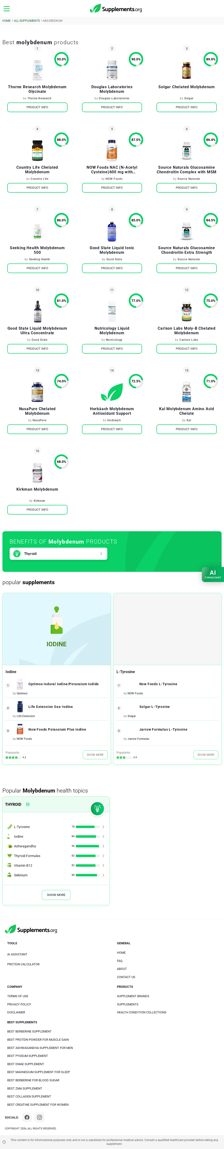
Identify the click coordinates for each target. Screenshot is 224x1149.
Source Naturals (188, 179)
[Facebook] (27, 1117)
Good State (114, 259)
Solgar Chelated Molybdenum (186, 87)
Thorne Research (39, 98)
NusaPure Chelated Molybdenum (37, 411)
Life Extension (26, 716)
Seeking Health (39, 259)
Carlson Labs (188, 340)
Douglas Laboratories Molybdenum (111, 89)
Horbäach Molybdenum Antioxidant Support (112, 411)
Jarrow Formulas (138, 739)
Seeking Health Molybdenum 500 (37, 250)
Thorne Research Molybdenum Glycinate (37, 89)
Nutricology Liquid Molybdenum (112, 330)
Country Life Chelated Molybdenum (37, 169)
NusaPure (39, 420)
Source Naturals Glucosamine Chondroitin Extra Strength (186, 250)
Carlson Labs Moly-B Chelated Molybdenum (186, 330)
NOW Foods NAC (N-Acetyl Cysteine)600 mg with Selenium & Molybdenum (112, 169)
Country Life (39, 179)
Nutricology (114, 340)
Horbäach (114, 420)
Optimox (22, 693)
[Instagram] (39, 1117)
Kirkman (40, 500)
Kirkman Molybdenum (37, 489)
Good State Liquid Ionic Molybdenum (112, 250)
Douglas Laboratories (114, 98)
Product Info (37, 107)
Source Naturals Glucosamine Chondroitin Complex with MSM (187, 169)
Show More (95, 754)
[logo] (116, 8)
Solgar (188, 98)
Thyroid (30, 554)
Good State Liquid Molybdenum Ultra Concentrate (37, 330)
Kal (189, 420)
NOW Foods (114, 179)
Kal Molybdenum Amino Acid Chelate (186, 411)
